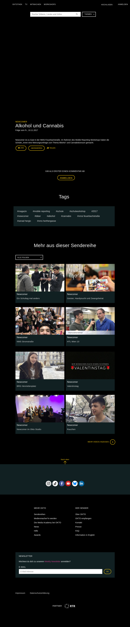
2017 (95, 211)
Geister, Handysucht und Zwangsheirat (84, 298)
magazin (22, 211)
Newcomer (21, 122)
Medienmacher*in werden (45, 518)
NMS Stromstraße (25, 341)
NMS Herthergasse (47, 220)
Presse (78, 526)
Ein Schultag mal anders (28, 298)
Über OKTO (80, 514)
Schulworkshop (78, 211)
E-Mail (22, 566)
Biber (38, 216)
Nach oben (65, 461)
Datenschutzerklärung (39, 592)
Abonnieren (36, 148)
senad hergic (24, 220)
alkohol (51, 216)
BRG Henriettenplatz (26, 386)
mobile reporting (42, 211)
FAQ (77, 530)
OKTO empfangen (83, 518)
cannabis (66, 216)
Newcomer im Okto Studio (28, 429)
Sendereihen (39, 514)
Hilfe (36, 530)
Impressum (20, 592)
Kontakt (78, 522)
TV (27, 4)
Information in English (85, 534)
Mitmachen (36, 4)
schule (60, 211)
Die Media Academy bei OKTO (47, 522)
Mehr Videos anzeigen (101, 441)
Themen (89, 14)
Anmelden (66, 177)
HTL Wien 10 (73, 341)
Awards (37, 534)
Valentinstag (72, 386)
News (36, 526)
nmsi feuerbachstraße (89, 216)
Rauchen (71, 429)
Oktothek (18, 4)
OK (107, 571)
